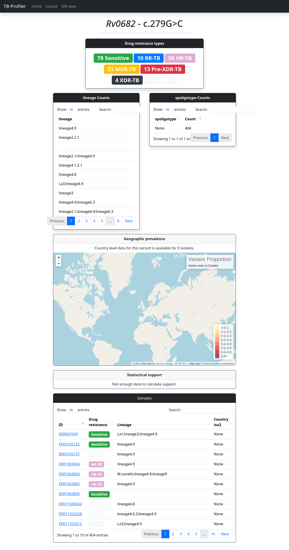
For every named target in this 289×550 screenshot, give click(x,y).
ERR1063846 (69, 464)
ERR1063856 (69, 473)
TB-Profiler (15, 6)
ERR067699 (68, 434)
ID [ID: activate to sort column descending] (61, 424)
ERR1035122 (69, 444)
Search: (130, 109)
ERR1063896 (69, 493)
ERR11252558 (70, 513)
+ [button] (58, 257)
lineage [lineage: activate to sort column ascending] (65, 118)
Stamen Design (164, 363)
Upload (51, 6)
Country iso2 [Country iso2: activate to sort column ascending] (221, 422)
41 (213, 533)
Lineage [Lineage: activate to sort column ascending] (124, 424)
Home (36, 6)
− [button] (58, 263)
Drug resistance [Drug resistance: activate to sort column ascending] (98, 422)
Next (129, 220)
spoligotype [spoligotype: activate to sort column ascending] (165, 118)
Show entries (73, 109)
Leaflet (136, 363)
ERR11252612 (70, 523)
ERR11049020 (70, 503)
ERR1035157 (69, 454)
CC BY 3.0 (180, 363)
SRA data (68, 6)
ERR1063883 (69, 483)
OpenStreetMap (212, 363)
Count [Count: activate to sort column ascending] (190, 118)
